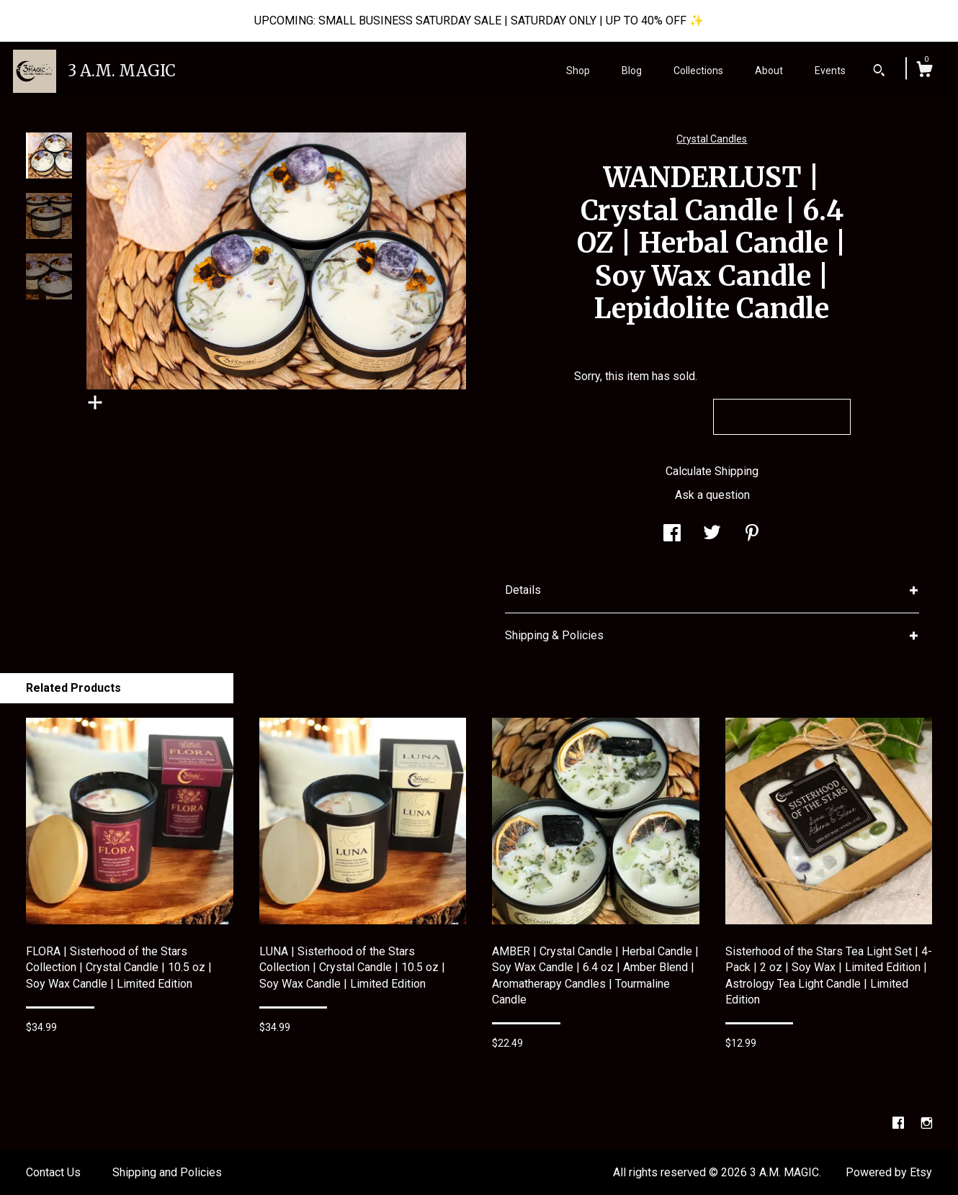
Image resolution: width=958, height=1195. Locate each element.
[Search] (879, 72)
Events (830, 70)
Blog (632, 70)
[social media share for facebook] (672, 534)
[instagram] (926, 1123)
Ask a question (712, 495)
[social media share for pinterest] (752, 534)
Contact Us (53, 1172)
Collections (698, 70)
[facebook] (899, 1123)
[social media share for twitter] (712, 534)
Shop (578, 70)
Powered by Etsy (889, 1172)
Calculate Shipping (712, 471)
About (769, 70)
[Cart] (924, 71)
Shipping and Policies (167, 1172)
